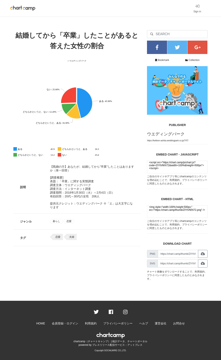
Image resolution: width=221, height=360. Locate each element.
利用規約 (175, 180)
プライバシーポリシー (194, 180)
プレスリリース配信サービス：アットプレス (117, 344)
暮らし (56, 221)
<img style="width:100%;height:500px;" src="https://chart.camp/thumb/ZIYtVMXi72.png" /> (177, 211)
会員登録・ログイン (65, 323)
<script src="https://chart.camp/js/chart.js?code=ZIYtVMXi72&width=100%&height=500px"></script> (177, 167)
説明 (23, 187)
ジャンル (26, 221)
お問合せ (179, 323)
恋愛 (69, 221)
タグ (23, 237)
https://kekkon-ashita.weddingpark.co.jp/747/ (167, 140)
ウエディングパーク (166, 134)
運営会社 (160, 323)
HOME (40, 323)
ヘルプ (143, 323)
